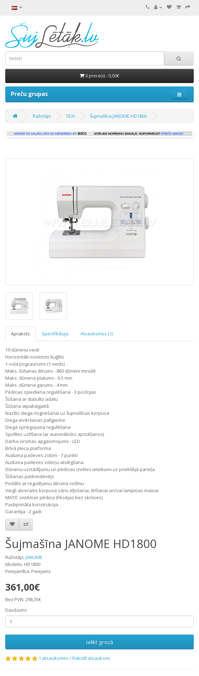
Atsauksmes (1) (96, 333)
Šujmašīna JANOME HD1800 (118, 116)
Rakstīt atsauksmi (91, 658)
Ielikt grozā (99, 641)
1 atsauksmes (53, 658)
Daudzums (16, 610)
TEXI (70, 116)
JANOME (34, 557)
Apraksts (20, 333)
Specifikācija (55, 333)
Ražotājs (42, 116)
